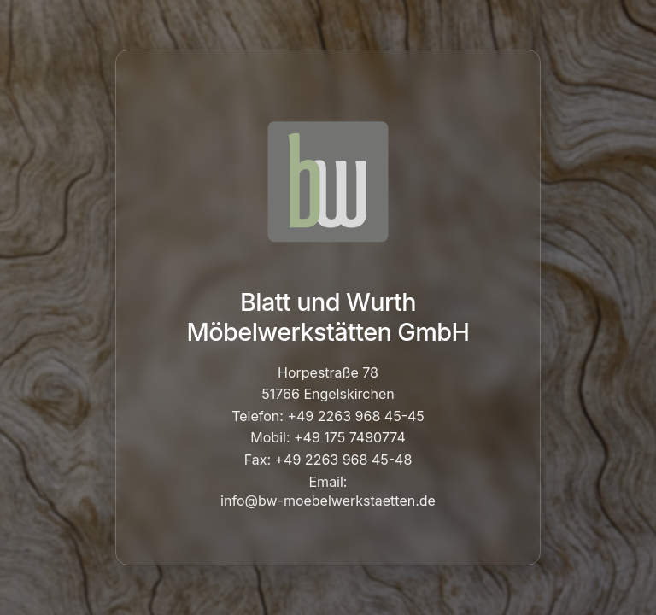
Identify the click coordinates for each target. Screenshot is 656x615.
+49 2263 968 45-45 (355, 416)
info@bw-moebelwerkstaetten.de (328, 500)
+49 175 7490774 (350, 437)
